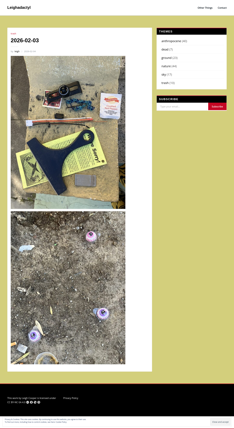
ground (166, 58)
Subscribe (217, 106)
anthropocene (171, 41)
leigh (15, 51)
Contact (222, 7)
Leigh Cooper (29, 398)
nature (166, 66)
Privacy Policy (70, 398)
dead (164, 49)
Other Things (205, 7)
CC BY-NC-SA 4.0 (23, 402)
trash (13, 33)
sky (163, 74)
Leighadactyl (19, 7)
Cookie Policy (61, 422)
